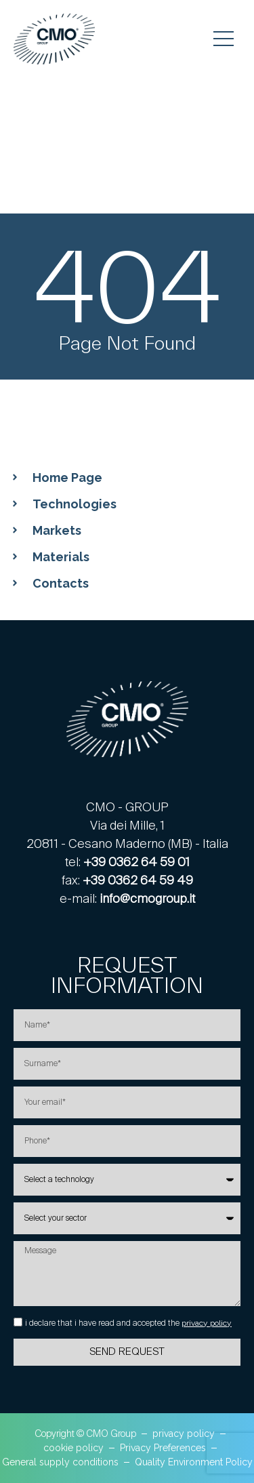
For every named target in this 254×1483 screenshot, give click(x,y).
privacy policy (207, 1323)
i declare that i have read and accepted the (128, 1323)
